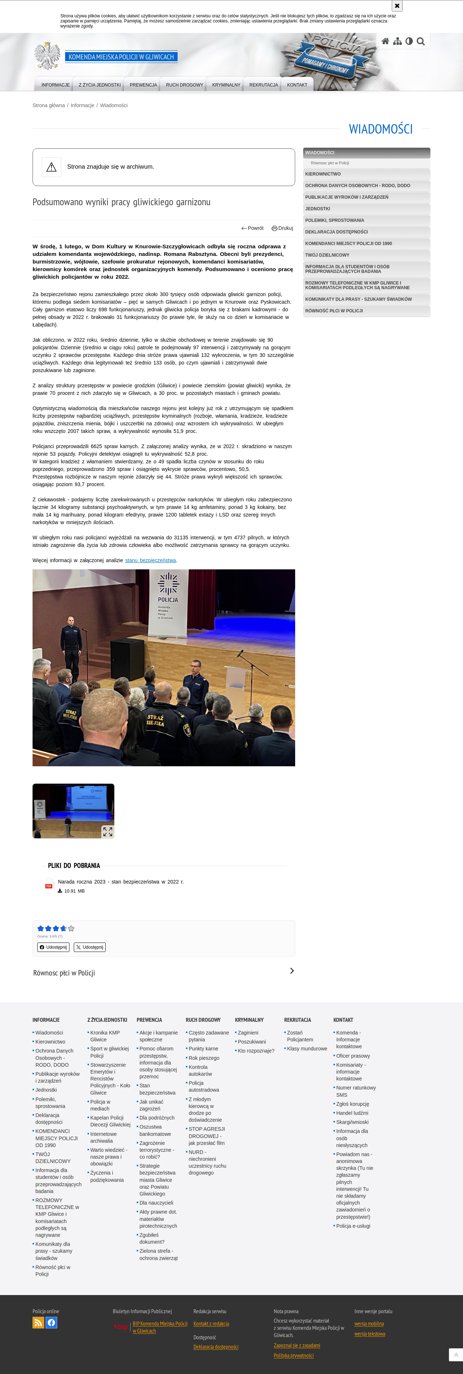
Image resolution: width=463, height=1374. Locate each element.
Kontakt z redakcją (211, 1323)
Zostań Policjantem (300, 1036)
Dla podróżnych (157, 1118)
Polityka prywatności (294, 1355)
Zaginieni (248, 1033)
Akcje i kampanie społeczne (159, 1036)
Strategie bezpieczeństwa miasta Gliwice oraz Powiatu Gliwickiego (158, 1180)
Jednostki (317, 208)
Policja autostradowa (204, 1086)
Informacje (82, 105)
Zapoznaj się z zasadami (297, 1345)
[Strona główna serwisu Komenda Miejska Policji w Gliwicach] (386, 41)
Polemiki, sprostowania (334, 220)
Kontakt (343, 1020)
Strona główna (49, 105)
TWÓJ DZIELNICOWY (327, 255)
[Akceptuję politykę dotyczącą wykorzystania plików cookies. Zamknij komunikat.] (397, 6)
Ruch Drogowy (203, 1020)
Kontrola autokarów (200, 1070)
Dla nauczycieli (156, 1203)
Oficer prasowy (353, 1056)
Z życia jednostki (107, 1020)
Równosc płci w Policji (330, 163)
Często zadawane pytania (209, 1036)
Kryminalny (249, 1020)
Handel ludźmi (352, 1113)
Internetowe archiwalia (103, 1137)
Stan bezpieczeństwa (158, 1089)
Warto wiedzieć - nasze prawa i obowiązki (109, 1157)
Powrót (252, 228)
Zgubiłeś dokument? (152, 1238)
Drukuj (282, 228)
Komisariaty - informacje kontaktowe (351, 1072)
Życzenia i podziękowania (107, 1176)
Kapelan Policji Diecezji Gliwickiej (110, 1121)
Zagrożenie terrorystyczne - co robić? (157, 1150)
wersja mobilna (369, 1323)
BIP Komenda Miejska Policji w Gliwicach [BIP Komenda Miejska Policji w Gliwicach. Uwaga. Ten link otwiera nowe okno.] (160, 1327)
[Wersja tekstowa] (409, 41)
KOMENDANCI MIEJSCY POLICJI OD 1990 (348, 243)
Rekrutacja (297, 1020)
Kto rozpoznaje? (256, 1051)
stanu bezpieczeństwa (150, 560)
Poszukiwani (252, 1042)
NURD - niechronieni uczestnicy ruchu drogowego (207, 1162)
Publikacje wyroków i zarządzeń (346, 197)
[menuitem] (56, 83)
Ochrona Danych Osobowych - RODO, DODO (357, 185)
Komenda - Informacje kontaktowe (349, 1039)
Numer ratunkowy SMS (356, 1091)
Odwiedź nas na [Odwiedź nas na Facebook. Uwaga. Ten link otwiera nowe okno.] (51, 1322)
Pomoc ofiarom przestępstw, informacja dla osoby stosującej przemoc (158, 1062)
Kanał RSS (38, 1322)
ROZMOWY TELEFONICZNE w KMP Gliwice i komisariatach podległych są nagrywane (357, 285)
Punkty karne (203, 1048)
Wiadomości (114, 105)
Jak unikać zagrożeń (151, 1105)
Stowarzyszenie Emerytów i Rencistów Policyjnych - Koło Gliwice (110, 1079)
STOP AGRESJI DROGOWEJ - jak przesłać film (207, 1136)
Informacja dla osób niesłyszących (352, 1138)
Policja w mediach (100, 1105)
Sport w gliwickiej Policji (109, 1052)
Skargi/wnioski (352, 1122)
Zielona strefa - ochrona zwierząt (159, 1254)
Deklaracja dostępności (336, 232)
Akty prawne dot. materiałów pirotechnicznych (158, 1218)
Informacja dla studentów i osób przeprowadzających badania (347, 269)
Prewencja (149, 1020)
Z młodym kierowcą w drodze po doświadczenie (205, 1109)
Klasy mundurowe (307, 1048)
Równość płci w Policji (334, 310)
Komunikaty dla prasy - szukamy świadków (358, 299)
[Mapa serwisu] (397, 41)
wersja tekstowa (369, 1333)
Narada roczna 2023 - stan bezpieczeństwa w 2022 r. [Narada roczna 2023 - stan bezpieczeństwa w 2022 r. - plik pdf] (121, 882)
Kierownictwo (323, 174)
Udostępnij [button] (53, 947)
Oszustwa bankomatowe (155, 1130)
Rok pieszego (204, 1058)
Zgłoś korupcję (352, 1104)
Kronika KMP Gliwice (105, 1036)
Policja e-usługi (353, 1226)
